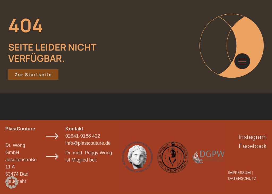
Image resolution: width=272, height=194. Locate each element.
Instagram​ (252, 137)
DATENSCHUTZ (242, 178)
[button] (11, 182)
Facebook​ (253, 146)
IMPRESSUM (239, 172)
